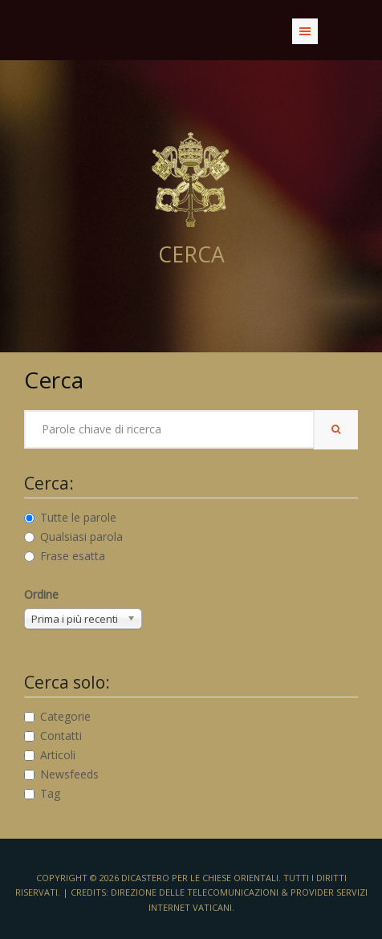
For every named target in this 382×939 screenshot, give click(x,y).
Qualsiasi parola (73, 536)
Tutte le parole (70, 517)
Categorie (57, 716)
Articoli (49, 754)
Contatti (53, 735)
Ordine (41, 594)
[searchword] (169, 429)
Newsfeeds (61, 774)
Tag (42, 793)
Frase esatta (64, 555)
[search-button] (336, 429)
